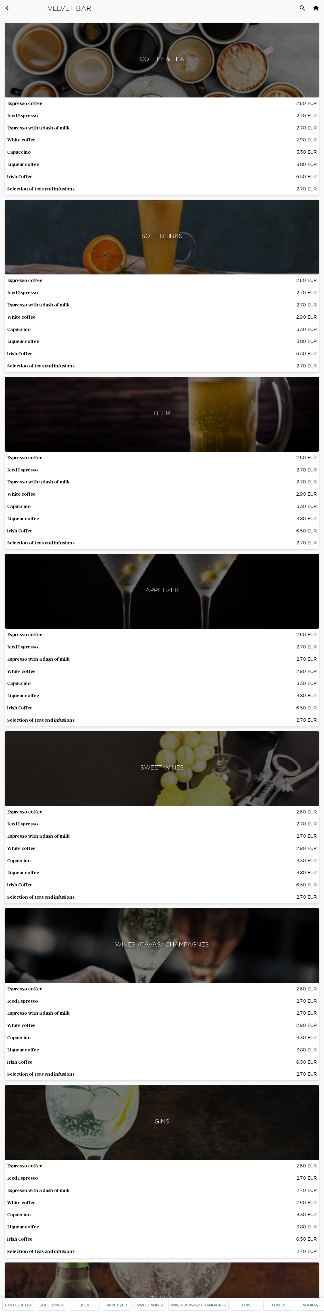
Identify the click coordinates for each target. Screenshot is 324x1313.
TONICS (278, 1305)
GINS (246, 1305)
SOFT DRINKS (51, 1305)
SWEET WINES (150, 1305)
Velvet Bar (69, 8)
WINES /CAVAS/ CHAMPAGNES (198, 1305)
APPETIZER (117, 1305)
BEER (84, 1305)
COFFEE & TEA (18, 1305)
